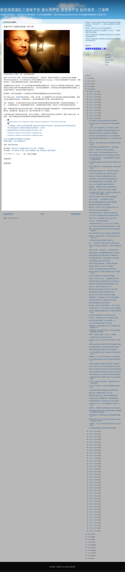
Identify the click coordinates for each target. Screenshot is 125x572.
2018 (89, 539)
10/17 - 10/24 (93, 110)
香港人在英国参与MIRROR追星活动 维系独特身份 (104, 233)
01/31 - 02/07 (93, 520)
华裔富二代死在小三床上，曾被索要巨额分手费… (104, 278)
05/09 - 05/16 (93, 482)
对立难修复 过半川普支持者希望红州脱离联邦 (103, 120)
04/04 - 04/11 (93, 496)
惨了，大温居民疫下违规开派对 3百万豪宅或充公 (104, 243)
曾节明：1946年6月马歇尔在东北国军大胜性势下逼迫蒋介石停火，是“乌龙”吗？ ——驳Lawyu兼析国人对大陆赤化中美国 (103, 24)
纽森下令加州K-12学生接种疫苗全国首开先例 (103, 152)
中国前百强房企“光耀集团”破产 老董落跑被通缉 (104, 398)
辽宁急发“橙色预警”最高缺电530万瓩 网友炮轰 (103, 390)
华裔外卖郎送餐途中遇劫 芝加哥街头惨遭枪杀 (103, 349)
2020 (89, 534)
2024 (89, 84)
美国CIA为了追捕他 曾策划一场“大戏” (24, 148)
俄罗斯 (13, 78)
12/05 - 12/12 (93, 91)
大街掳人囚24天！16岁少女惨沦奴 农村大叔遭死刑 (105, 308)
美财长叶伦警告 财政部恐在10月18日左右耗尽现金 (105, 372)
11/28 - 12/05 (93, 94)
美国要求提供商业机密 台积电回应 (100, 205)
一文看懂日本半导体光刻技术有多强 (100, 337)
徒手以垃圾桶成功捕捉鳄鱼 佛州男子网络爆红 (103, 202)
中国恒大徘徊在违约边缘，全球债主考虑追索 (103, 263)
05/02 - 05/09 (93, 485)
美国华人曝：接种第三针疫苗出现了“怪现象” (103, 189)
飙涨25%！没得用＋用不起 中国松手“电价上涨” (103, 207)
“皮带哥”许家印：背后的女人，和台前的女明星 (103, 250)
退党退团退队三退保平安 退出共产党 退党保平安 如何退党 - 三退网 (54, 10)
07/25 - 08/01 (93, 453)
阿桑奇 (16, 74)
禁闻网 (107, 62)
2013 (89, 553)
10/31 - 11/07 (93, 105)
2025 (89, 81)
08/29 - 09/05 (93, 439)
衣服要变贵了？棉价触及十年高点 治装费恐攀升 (104, 297)
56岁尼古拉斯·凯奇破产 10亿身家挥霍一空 (102, 320)
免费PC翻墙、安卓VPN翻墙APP (15, 141)
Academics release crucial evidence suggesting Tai (24, 133)
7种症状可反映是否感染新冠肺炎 (99, 210)
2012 (89, 555)
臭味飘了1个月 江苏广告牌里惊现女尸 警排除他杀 (104, 356)
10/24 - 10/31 (93, 107)
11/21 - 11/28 (93, 97)
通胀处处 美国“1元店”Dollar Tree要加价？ (102, 266)
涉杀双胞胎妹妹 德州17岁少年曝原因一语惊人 (103, 181)
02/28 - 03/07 (93, 509)
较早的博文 (76, 214)
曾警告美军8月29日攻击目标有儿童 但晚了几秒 (24, 130)
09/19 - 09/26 (93, 431)
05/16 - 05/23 (93, 480)
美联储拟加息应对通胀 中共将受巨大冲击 (102, 292)
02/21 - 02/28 (93, 512)
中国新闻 (41, 148)
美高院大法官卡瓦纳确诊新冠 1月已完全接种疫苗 (104, 136)
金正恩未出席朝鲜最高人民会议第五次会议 (102, 315)
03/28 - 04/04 (93, 498)
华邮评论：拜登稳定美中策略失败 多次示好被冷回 (105, 408)
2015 (89, 547)
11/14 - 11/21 (93, 99)
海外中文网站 (109, 60)
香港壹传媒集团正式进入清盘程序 (99, 303)
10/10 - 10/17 (93, 113)
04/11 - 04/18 (93, 493)
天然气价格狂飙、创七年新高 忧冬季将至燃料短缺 (105, 374)
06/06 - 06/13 (93, 471)
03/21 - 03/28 (93, 501)
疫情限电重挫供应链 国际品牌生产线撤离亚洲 (103, 255)
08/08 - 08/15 (93, 447)
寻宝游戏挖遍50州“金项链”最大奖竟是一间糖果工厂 (105, 364)
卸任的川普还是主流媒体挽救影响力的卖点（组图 (104, 226)
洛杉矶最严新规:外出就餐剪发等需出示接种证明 (104, 281)
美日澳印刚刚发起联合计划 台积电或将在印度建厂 (105, 155)
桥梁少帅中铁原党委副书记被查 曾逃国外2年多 (103, 284)
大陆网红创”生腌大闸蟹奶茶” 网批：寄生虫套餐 (104, 147)
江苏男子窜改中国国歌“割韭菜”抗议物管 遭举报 (104, 215)
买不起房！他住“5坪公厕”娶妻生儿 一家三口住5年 (104, 305)
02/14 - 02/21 (93, 514)
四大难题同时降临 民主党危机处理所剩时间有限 (104, 347)
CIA (60, 78)
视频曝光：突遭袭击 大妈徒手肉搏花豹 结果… (103, 187)
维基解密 (7, 74)
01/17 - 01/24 (93, 525)
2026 (89, 78)
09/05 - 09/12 (93, 437)
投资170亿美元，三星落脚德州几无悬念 (101, 199)
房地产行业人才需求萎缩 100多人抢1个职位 (102, 218)
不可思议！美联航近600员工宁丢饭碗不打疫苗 (103, 318)
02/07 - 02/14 (93, 517)
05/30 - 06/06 (93, 474)
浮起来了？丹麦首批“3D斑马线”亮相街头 (101, 150)
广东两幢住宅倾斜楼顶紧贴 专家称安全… (102, 240)
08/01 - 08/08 (93, 450)
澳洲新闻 (108, 57)
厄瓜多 (53, 97)
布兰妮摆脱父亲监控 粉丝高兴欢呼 (100, 261)
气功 (106, 65)
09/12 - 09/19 (93, 434)
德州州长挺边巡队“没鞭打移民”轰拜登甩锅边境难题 (105, 344)
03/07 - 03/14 (93, 506)
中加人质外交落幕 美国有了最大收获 (100, 323)
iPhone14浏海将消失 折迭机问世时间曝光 (102, 276)
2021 (89, 89)
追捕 (24, 80)
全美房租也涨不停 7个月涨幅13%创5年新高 (102, 300)
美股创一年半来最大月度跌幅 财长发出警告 (102, 176)
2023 (89, 86)
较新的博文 (8, 214)
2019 (89, 537)
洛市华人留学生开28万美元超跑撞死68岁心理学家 (104, 366)
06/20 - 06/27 (93, 466)
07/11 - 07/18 (93, 458)
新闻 (46, 114)
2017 (89, 542)
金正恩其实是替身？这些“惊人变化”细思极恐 (103, 196)
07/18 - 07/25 (93, 455)
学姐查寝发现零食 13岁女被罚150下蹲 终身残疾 (104, 401)
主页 (42, 214)
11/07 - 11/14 (93, 102)
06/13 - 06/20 (93, 469)
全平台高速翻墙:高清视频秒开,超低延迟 (17, 139)
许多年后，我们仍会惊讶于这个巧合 (100, 286)
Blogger (66, 567)
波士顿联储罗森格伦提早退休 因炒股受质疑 (102, 428)
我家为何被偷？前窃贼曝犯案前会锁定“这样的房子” (105, 253)
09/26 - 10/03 (93, 118)
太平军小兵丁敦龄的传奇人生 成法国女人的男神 (104, 127)
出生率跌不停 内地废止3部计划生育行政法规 (103, 173)
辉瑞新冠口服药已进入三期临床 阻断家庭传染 (103, 395)
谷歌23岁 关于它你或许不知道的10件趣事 (102, 294)
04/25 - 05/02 (93, 488)
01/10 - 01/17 (93, 528)
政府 (26, 90)
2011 (89, 558)
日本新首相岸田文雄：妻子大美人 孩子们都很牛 (104, 223)
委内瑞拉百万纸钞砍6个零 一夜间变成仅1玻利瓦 (104, 171)
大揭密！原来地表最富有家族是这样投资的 (102, 269)
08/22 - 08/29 (93, 442)
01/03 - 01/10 (93, 531)
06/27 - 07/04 (93, 463)
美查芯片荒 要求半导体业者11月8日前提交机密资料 (105, 369)
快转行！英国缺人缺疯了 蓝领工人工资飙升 (102, 334)
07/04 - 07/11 (93, 461)
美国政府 (19, 97)
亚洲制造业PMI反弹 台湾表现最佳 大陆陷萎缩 (103, 133)
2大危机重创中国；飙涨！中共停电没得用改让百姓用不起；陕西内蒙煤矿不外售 (105, 193)
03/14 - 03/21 (93, 504)
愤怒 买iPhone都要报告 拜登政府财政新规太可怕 (104, 130)
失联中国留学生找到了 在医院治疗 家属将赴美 (103, 213)
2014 (89, 550)
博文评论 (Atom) (13, 218)
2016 (89, 545)
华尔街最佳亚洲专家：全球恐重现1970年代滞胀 (104, 258)
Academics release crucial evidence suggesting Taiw (24, 135)
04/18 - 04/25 (93, 490)
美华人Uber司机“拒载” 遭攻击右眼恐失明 (101, 184)
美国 (23, 78)
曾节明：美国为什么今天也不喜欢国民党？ (98, 28)
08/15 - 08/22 (93, 445)
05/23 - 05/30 (93, 477)
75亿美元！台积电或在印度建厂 (99, 221)
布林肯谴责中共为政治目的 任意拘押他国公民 (103, 179)
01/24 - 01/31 (93, 522)
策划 (27, 150)
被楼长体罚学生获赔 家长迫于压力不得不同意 (103, 289)
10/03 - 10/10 (93, 115)
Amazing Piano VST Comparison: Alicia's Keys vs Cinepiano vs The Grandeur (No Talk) (36, 121)
